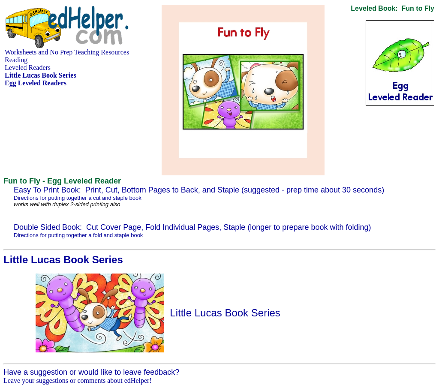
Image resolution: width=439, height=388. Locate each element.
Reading (16, 59)
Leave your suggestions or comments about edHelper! (77, 380)
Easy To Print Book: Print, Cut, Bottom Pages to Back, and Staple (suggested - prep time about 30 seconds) (199, 190)
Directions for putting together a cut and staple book (77, 198)
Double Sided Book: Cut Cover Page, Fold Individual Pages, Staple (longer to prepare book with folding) (192, 227)
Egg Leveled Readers (35, 83)
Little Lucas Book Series (225, 313)
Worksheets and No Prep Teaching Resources (67, 52)
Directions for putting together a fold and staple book (78, 235)
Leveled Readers (28, 67)
